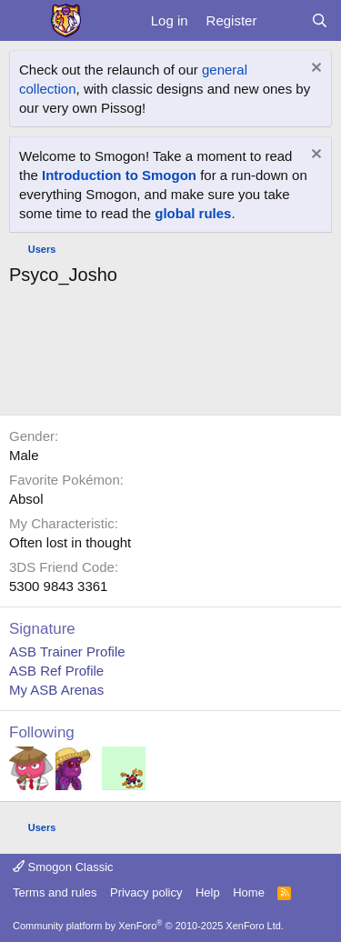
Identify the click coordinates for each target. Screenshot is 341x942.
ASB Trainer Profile (67, 651)
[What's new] (283, 20)
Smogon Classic (63, 867)
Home (249, 892)
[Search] (319, 20)
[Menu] (25, 21)
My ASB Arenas (56, 689)
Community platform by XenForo (148, 925)
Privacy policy (146, 892)
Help (208, 892)
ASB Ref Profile (56, 670)
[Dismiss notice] (314, 69)
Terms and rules (54, 892)
